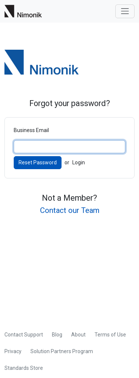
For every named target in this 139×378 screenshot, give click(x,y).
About (78, 335)
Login (78, 162)
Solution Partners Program (61, 351)
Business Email (31, 130)
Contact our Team (69, 210)
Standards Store (23, 368)
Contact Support (23, 335)
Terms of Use (110, 335)
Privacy (12, 351)
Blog (57, 335)
